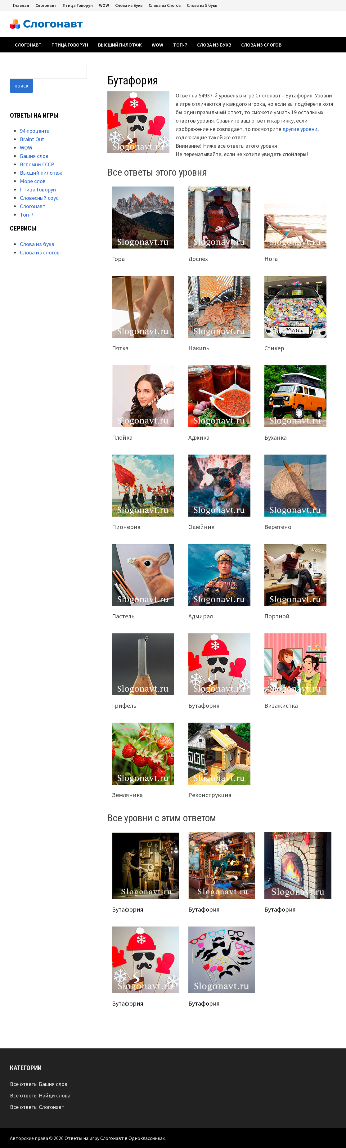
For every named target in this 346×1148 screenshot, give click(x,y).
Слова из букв (214, 45)
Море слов (33, 181)
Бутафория (127, 909)
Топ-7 (180, 45)
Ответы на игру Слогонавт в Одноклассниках (115, 1138)
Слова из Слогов (165, 5)
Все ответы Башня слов (38, 1083)
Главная (21, 5)
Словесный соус (39, 197)
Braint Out (32, 139)
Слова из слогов (261, 45)
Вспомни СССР (37, 164)
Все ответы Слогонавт (37, 1106)
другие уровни (299, 128)
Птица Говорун (78, 5)
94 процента (35, 130)
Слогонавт (45, 5)
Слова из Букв (128, 5)
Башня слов (34, 155)
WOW (104, 5)
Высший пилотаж (120, 45)
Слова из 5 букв (202, 5)
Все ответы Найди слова (40, 1095)
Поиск (21, 86)
